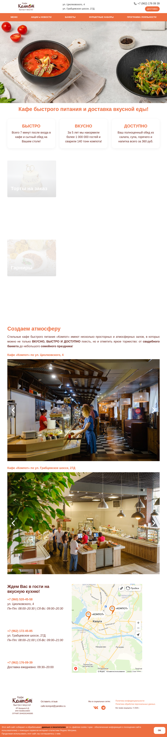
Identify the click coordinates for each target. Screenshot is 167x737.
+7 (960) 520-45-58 (20, 599)
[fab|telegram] (103, 708)
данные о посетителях (54, 727)
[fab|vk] (95, 708)
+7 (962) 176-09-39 (20, 662)
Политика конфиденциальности (129, 701)
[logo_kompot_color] (26, 6)
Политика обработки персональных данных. (135, 704)
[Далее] (162, 62)
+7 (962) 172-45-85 (20, 631)
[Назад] (5, 62)
